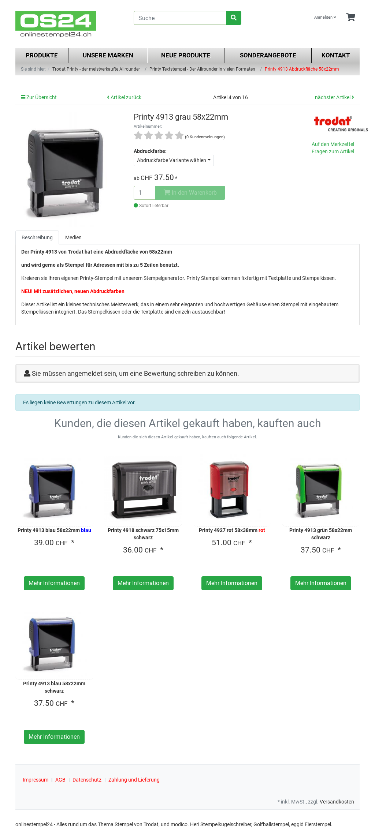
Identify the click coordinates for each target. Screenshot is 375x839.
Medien (73, 237)
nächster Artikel (334, 97)
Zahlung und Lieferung (134, 780)
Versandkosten (337, 802)
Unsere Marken (108, 55)
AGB (60, 780)
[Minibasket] (351, 18)
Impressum (35, 780)
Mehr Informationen (54, 583)
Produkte (42, 55)
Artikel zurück (124, 97)
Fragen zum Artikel (333, 151)
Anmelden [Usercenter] (325, 17)
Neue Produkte (186, 55)
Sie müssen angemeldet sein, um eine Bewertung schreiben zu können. (135, 373)
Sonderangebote (268, 55)
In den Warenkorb (190, 192)
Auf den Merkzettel (333, 144)
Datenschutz (87, 780)
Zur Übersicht (39, 97)
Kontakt (336, 55)
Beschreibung (37, 237)
